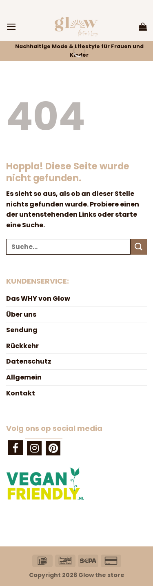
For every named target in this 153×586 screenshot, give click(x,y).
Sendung (22, 330)
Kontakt (20, 393)
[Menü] (11, 26)
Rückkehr (22, 346)
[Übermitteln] (139, 247)
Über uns (21, 314)
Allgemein (24, 377)
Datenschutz (28, 361)
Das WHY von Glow (38, 298)
